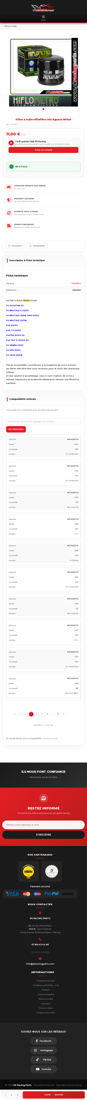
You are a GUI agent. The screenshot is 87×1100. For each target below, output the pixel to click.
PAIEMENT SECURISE (24, 199)
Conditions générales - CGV (45, 985)
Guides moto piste (45, 1012)
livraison (45, 990)
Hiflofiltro (76, 283)
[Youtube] (43, 1069)
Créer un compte (43, 150)
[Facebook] (43, 1041)
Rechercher (16, 429)
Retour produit (45, 999)
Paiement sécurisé (45, 980)
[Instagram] (43, 1050)
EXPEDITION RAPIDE (24, 224)
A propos (45, 1003)
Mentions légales (45, 994)
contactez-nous (49, 738)
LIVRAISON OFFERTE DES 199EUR (30, 186)
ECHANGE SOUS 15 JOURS (26, 212)
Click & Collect (45, 1008)
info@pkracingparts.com (40, 964)
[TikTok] (43, 1059)
